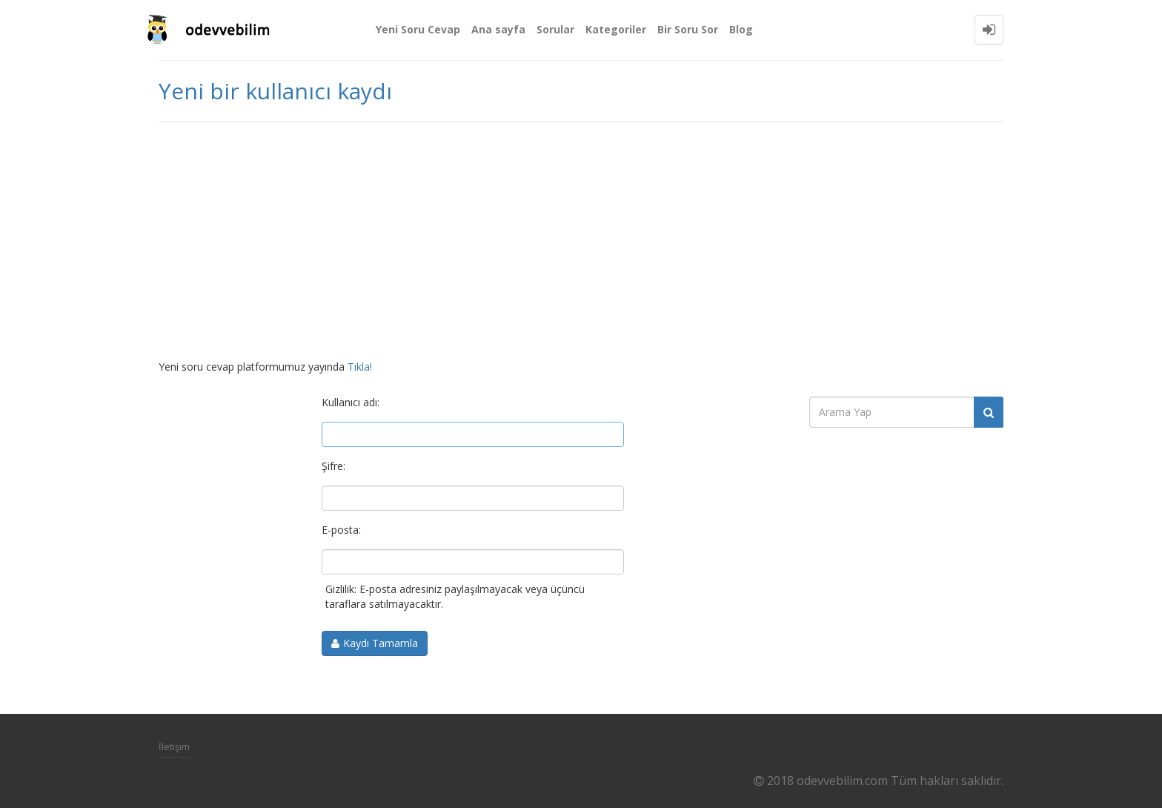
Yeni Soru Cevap (418, 29)
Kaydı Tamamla (380, 643)
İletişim (174, 746)
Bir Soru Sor (687, 29)
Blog (741, 29)
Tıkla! (360, 367)
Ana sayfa (498, 29)
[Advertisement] (581, 241)
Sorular (555, 29)
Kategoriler (615, 29)
